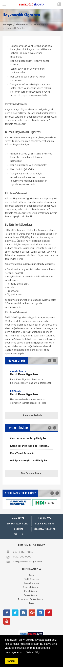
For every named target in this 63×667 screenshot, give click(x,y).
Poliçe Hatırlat (44, 524)
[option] (31, 378)
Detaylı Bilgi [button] (33, 652)
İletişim (18, 529)
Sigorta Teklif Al (45, 529)
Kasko (31, 575)
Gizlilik (18, 534)
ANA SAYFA (18, 518)
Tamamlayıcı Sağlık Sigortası (31, 599)
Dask (31, 603)
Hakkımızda (45, 518)
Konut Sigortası (31, 591)
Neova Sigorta (41, 25)
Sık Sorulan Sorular (19, 524)
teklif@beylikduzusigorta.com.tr (29, 562)
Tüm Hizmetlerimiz (31, 415)
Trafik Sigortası (31, 579)
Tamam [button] (11, 661)
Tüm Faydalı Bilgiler (32, 473)
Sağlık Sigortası (31, 595)
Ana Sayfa (7, 25)
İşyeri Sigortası (31, 583)
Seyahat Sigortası (31, 587)
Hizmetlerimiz (23, 25)
